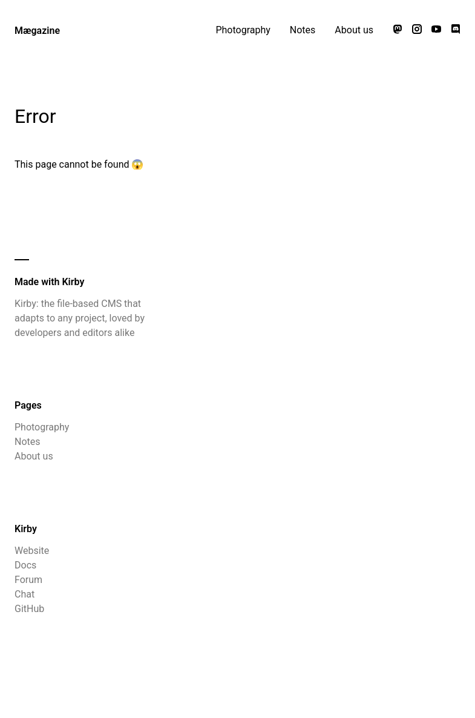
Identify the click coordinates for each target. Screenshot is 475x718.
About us (354, 30)
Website (32, 550)
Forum (28, 579)
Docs (25, 565)
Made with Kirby (49, 282)
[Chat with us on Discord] (455, 30)
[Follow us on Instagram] (417, 30)
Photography (242, 30)
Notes (303, 30)
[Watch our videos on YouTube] (436, 30)
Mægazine (37, 30)
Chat (24, 594)
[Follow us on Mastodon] (397, 30)
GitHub (29, 608)
